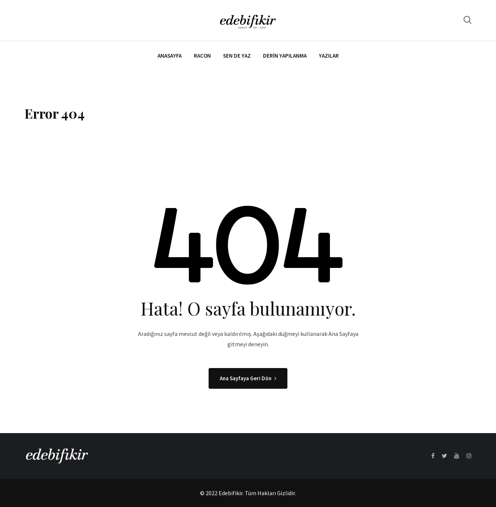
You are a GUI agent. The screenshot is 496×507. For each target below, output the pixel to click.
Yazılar (329, 55)
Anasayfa (170, 55)
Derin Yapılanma (285, 55)
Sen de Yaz (237, 55)
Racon (202, 55)
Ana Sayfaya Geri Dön (248, 378)
